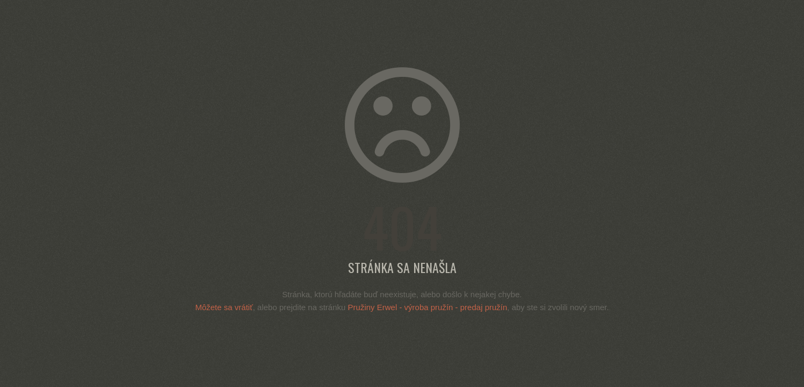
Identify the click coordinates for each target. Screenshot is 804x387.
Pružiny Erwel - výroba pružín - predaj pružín (428, 307)
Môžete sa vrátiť (223, 307)
